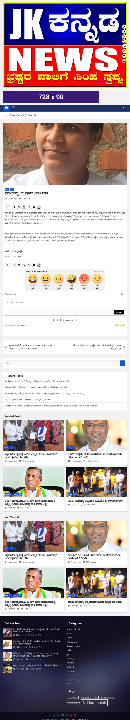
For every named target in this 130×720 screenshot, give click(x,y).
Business (71, 629)
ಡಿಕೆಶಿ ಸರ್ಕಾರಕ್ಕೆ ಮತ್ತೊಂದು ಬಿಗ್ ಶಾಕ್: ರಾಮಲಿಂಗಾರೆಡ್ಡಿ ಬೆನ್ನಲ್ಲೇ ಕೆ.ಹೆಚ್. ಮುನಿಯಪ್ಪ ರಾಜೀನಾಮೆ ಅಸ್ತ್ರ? (44, 389)
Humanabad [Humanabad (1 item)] (85, 693)
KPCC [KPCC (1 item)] (95, 693)
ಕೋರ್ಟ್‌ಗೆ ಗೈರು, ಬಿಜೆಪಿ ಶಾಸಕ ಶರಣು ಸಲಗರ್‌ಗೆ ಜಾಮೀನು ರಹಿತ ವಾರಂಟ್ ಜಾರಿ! (36, 383)
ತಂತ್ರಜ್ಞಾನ (70, 658)
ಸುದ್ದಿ (11, 189)
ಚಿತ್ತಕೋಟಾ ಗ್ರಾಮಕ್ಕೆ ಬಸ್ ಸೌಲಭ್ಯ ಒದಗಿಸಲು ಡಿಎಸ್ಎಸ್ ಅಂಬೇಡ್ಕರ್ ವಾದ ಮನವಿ (37, 376)
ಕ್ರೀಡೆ (68, 650)
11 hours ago (74, 456)
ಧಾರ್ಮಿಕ (70, 662)
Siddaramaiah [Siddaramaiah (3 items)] (94, 698)
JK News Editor (26, 198)
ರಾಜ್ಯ (6, 189)
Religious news (73, 641)
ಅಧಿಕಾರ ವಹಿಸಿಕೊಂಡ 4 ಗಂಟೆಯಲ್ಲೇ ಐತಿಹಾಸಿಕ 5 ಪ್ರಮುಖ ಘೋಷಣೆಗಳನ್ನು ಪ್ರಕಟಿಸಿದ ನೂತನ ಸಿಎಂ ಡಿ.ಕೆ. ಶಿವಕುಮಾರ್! (51, 401)
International (72, 637)
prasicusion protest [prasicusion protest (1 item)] (107, 693)
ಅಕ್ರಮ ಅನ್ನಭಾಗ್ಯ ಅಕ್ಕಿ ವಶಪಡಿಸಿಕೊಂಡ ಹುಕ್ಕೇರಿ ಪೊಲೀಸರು (28, 395)
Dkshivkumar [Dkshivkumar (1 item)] (73, 693)
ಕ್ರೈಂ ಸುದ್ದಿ (70, 654)
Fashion (70, 633)
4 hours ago (11, 456)
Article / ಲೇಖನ (73, 625)
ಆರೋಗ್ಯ (70, 646)
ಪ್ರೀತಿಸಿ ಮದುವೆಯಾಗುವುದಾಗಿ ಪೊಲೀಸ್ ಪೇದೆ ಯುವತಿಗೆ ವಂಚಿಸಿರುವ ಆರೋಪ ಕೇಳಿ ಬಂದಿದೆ (31, 342)
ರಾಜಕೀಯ (8, 489)
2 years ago (11, 198)
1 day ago (10, 503)
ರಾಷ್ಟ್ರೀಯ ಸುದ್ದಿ (72, 675)
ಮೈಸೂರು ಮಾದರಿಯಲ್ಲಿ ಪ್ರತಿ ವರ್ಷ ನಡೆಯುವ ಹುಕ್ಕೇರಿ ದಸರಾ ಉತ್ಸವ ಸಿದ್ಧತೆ (97, 342)
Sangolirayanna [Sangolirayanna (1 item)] (73, 699)
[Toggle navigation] (13, 108)
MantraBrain (83, 715)
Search (122, 359)
